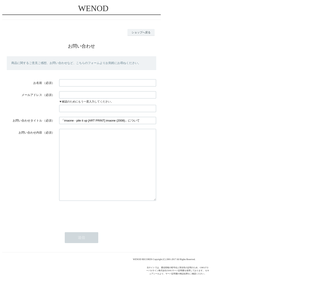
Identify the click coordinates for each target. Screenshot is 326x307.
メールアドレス (32, 95)
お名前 (37, 83)
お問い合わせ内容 (30, 132)
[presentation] (93, 228)
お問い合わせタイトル (27, 120)
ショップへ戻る (141, 32)
